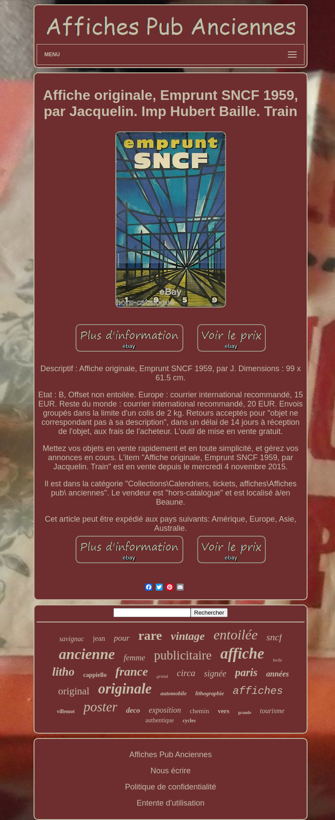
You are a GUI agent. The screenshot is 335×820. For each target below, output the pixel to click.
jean (99, 638)
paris (246, 672)
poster (100, 706)
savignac (71, 638)
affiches (257, 691)
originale (125, 689)
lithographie (209, 693)
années (277, 674)
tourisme (272, 710)
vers (223, 710)
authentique (159, 720)
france (131, 671)
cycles (189, 721)
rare (150, 635)
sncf (274, 637)
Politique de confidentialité (170, 786)
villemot (66, 711)
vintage (188, 636)
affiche (242, 653)
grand (162, 676)
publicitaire (183, 655)
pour (122, 637)
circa (186, 673)
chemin (199, 710)
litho (63, 671)
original (73, 691)
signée (215, 673)
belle (277, 660)
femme (134, 657)
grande (244, 712)
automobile (174, 693)
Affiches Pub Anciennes (171, 754)
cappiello (95, 675)
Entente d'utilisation (171, 803)
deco (133, 710)
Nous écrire (170, 770)
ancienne (87, 654)
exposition (165, 710)
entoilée (235, 634)
